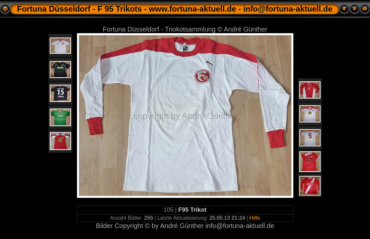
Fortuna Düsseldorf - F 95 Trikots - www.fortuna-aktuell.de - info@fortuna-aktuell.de (175, 8)
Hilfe (255, 218)
